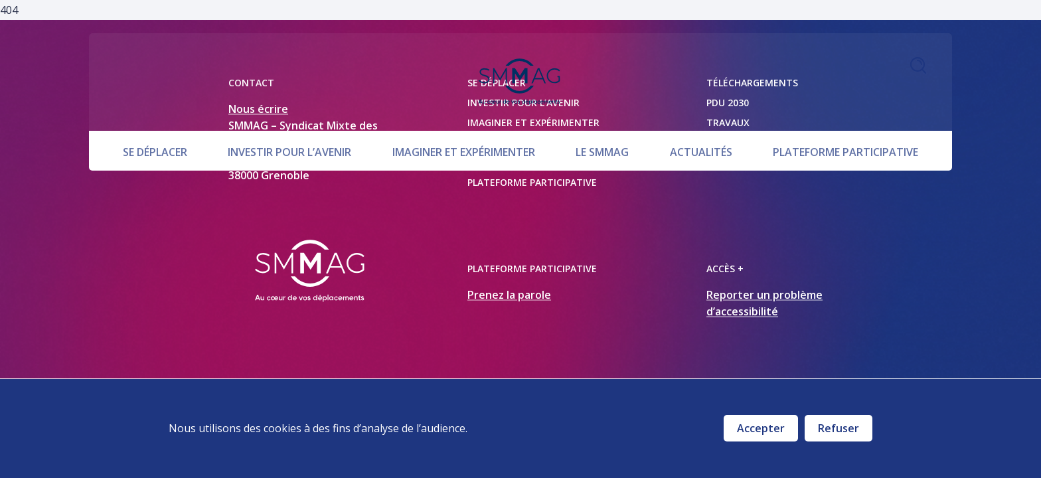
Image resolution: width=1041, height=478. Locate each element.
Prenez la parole (509, 294)
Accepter (761, 428)
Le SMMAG (602, 114)
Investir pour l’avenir (289, 114)
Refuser (838, 428)
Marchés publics (755, 162)
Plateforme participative (845, 114)
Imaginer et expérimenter (463, 114)
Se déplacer (155, 114)
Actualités (701, 114)
